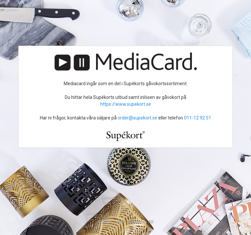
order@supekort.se (137, 117)
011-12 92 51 (197, 117)
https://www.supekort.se (125, 104)
